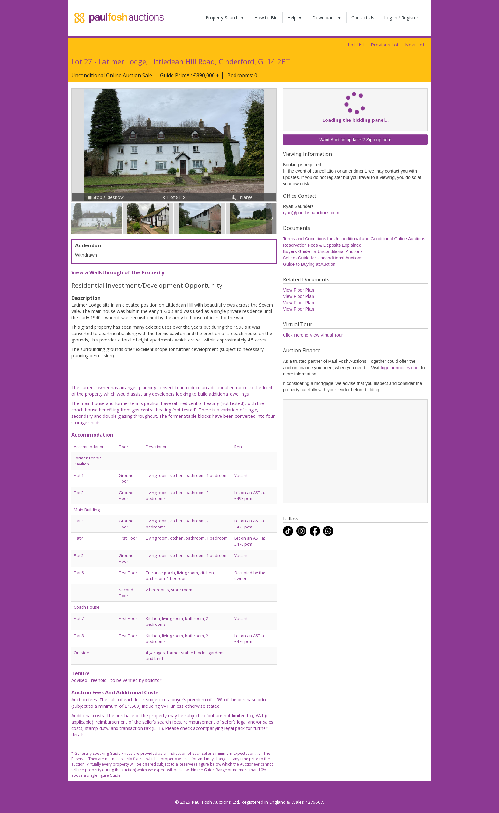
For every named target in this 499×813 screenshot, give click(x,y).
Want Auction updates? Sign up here (355, 139)
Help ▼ (294, 18)
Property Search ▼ (225, 18)
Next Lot (415, 44)
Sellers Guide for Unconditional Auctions (322, 257)
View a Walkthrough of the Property (117, 272)
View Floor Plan (298, 290)
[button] (165, 197)
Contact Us (362, 18)
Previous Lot (385, 44)
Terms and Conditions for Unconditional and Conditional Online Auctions (354, 238)
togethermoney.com (400, 367)
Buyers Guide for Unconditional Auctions (323, 251)
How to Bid (266, 18)
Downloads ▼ (326, 18)
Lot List (356, 44)
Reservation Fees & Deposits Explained (322, 245)
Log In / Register (401, 18)
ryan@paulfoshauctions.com (311, 212)
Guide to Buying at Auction (309, 264)
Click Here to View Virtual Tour (313, 335)
